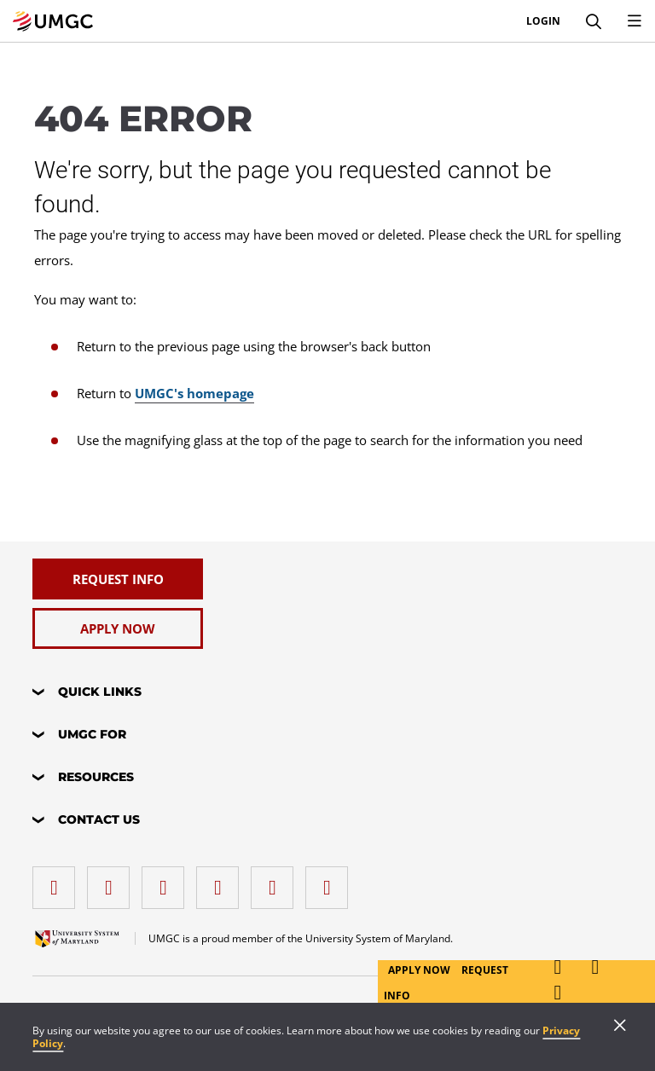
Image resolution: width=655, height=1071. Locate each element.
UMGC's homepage (194, 393)
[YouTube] (330, 881)
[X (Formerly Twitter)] (221, 881)
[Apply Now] (117, 628)
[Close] (620, 1027)
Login (543, 21)
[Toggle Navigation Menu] (634, 21)
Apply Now (420, 970)
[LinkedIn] (112, 881)
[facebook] (58, 881)
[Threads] (276, 881)
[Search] (593, 21)
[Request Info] (117, 579)
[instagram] (167, 881)
